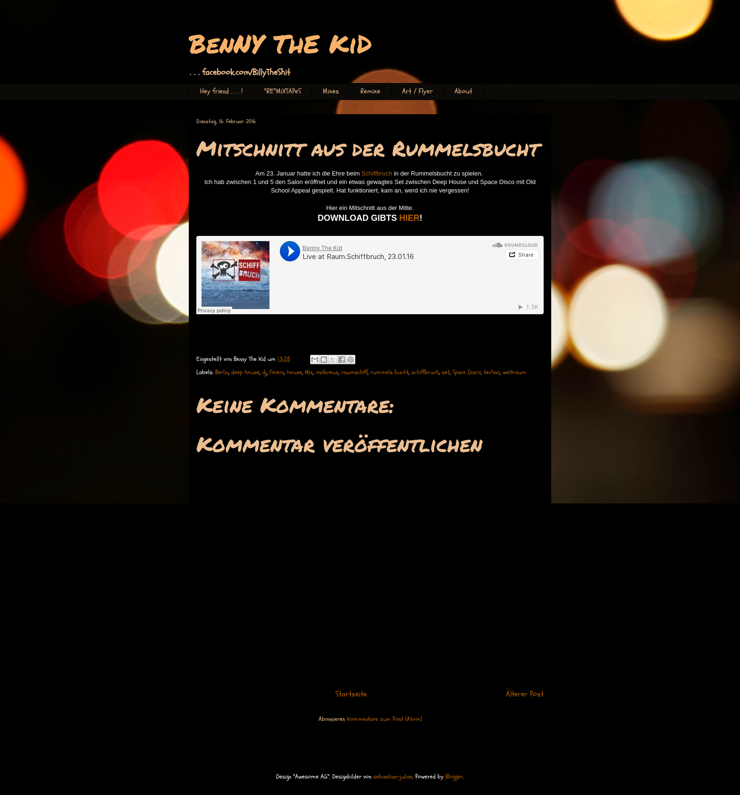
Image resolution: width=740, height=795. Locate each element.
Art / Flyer (417, 91)
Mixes (331, 91)
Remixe (370, 91)
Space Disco (467, 372)
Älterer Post (525, 694)
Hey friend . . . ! (221, 91)
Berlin (221, 372)
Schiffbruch (377, 173)
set (446, 372)
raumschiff (354, 372)
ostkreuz (327, 372)
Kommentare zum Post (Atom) (384, 719)
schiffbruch (425, 372)
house (294, 372)
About (463, 91)
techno (492, 372)
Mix (309, 372)
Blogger (454, 776)
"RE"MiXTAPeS (282, 91)
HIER (409, 218)
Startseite (351, 694)
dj (264, 372)
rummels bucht (389, 372)
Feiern (276, 372)
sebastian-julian (392, 776)
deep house (245, 372)
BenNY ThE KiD (280, 43)
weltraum (514, 372)
